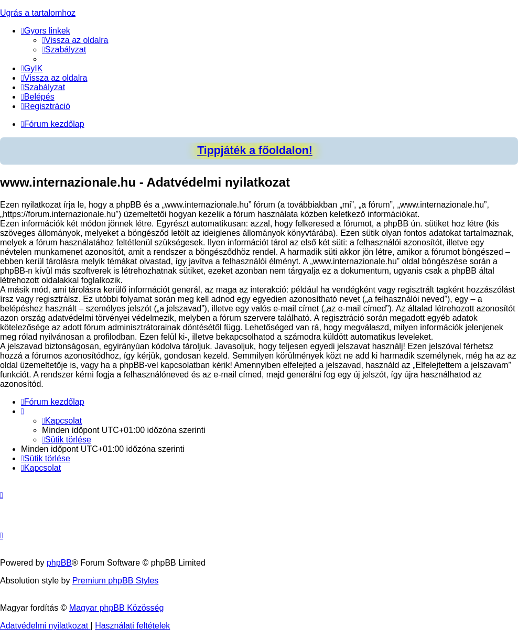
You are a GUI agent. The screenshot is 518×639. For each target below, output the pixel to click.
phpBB (59, 562)
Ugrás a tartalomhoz (37, 12)
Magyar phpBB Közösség (116, 607)
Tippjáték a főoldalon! (254, 150)
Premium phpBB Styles (115, 580)
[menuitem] (75, 40)
